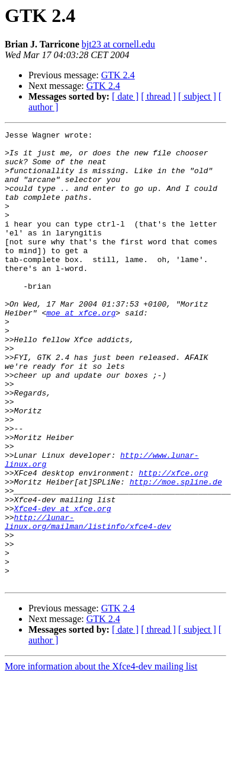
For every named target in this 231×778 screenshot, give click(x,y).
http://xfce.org (173, 542)
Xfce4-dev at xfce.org (62, 584)
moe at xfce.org (81, 350)
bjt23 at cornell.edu (118, 44)
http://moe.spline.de (176, 552)
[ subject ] (197, 96)
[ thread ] (158, 96)
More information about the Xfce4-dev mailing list (101, 757)
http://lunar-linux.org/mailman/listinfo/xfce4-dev (88, 600)
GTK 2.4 (118, 75)
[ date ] (125, 96)
